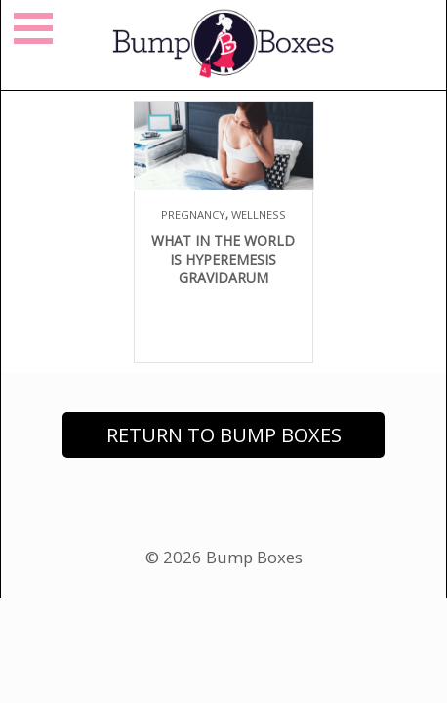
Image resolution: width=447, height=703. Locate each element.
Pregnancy (193, 214)
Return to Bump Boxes (224, 435)
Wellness (258, 214)
